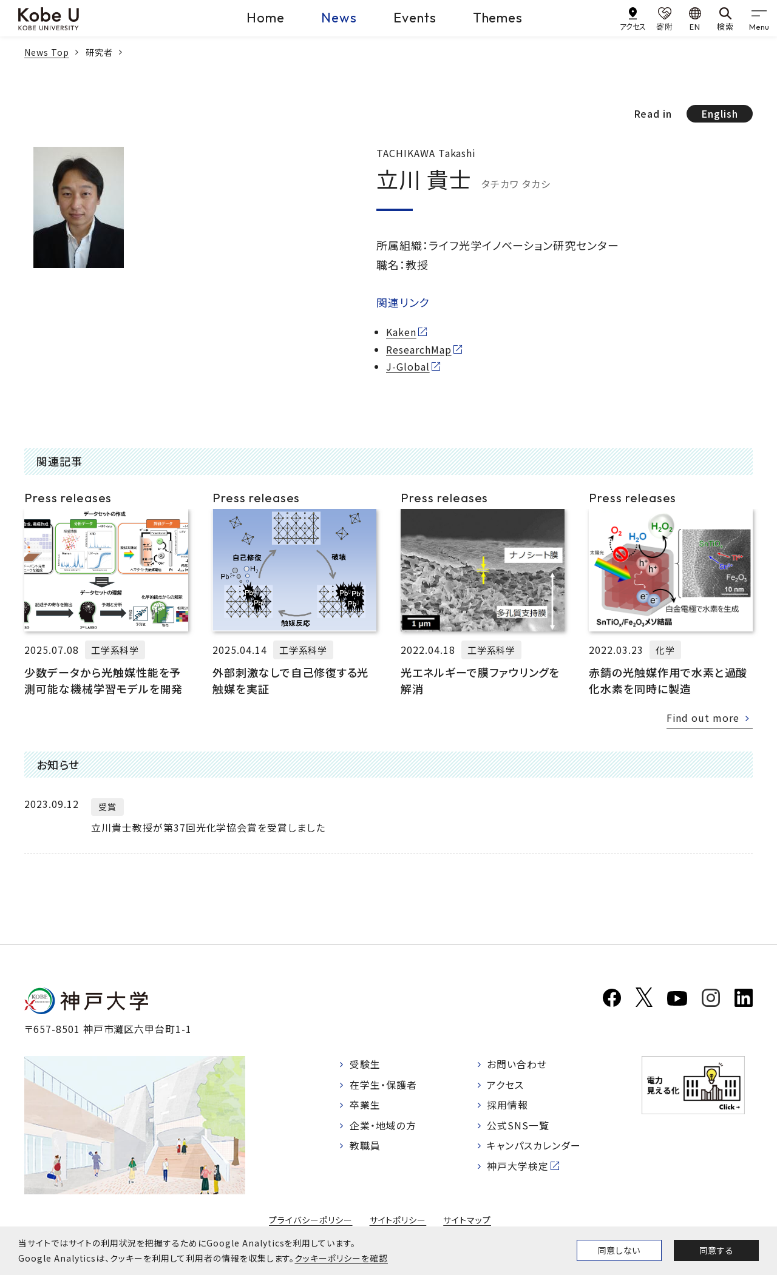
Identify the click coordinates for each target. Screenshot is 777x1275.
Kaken (401, 332)
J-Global (408, 366)
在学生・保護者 (383, 1085)
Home (265, 17)
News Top (46, 52)
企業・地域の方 (383, 1126)
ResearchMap (419, 349)
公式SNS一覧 (518, 1126)
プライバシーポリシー (311, 1220)
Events (414, 17)
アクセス (505, 1085)
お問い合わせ (517, 1064)
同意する (716, 1250)
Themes (498, 17)
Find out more (703, 717)
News (339, 17)
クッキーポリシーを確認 (341, 1258)
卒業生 (365, 1105)
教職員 (365, 1146)
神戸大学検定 (518, 1167)
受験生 (365, 1064)
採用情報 (508, 1105)
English (719, 113)
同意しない (619, 1250)
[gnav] (759, 18)
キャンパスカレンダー (534, 1146)
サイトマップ (467, 1220)
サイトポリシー (398, 1220)
